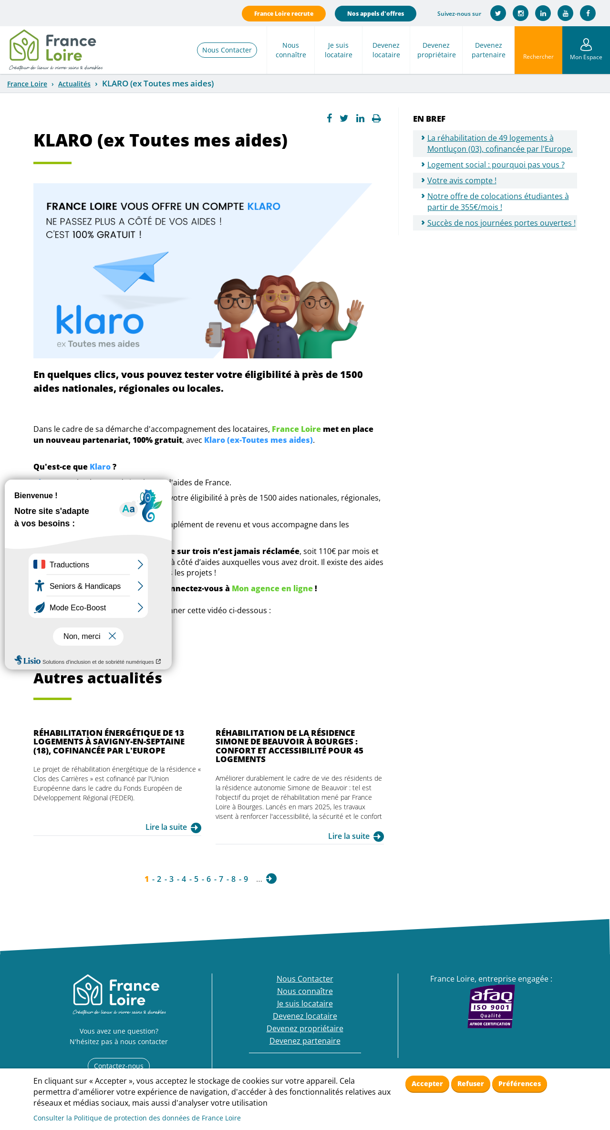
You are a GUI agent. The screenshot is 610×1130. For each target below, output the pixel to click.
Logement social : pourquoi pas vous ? (496, 164)
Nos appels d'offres (375, 14)
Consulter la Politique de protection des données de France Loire (137, 1117)
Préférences (519, 1083)
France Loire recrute (283, 14)
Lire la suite (166, 827)
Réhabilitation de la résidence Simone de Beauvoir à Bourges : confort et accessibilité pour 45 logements (289, 745)
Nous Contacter (227, 49)
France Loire (27, 83)
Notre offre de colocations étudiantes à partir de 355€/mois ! (498, 201)
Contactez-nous (119, 1065)
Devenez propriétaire (436, 50)
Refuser (470, 1083)
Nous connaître (291, 50)
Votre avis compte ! (461, 180)
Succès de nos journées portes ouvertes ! (501, 223)
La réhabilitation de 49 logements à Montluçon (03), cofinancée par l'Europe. (500, 143)
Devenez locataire (386, 50)
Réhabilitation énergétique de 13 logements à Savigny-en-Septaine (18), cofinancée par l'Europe (109, 741)
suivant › (271, 878)
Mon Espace (586, 57)
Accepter (427, 1083)
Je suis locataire (338, 50)
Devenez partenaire (489, 50)
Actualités (74, 83)
